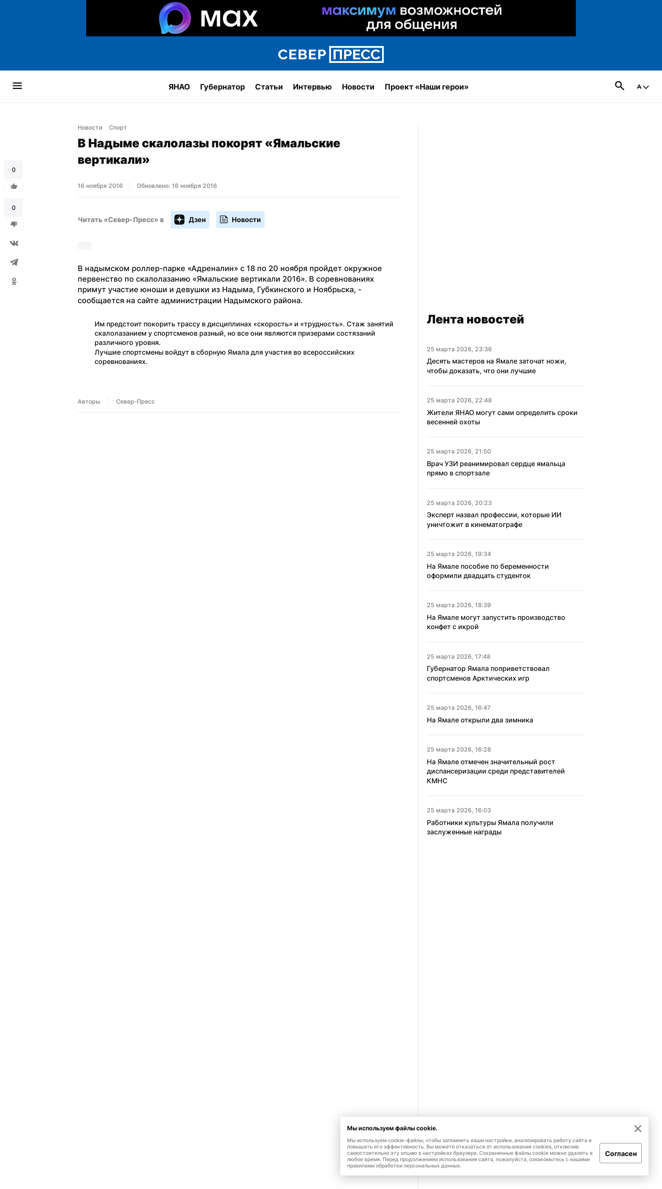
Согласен (621, 1153)
